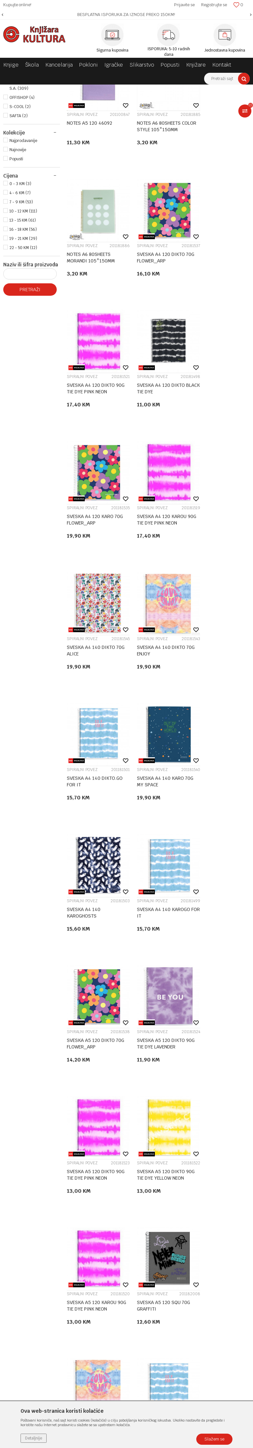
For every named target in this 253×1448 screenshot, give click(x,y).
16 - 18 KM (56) (23, 314)
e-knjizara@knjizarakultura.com (44, 1235)
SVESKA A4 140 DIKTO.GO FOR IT (158, 576)
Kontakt (98, 1200)
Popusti (16, 243)
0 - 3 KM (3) (20, 268)
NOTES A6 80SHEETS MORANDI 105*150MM (217, 204)
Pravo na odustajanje (192, 1258)
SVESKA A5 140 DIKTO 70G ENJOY (217, 948)
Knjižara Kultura (17, 89)
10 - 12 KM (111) (23, 295)
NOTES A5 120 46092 (89, 201)
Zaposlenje (101, 1183)
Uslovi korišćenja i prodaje (197, 1175)
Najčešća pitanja (187, 1266)
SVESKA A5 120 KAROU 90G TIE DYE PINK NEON (92, 948)
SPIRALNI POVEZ (26, 124)
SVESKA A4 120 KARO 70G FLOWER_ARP (95, 452)
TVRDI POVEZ (21, 117)
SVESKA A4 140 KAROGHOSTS (83, 700)
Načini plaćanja (186, 1200)
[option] (126, 15)
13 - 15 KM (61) (22, 304)
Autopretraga (174, 101)
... (157, 1128)
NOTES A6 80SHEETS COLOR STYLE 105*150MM (152, 204)
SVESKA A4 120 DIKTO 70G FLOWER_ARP (91, 328)
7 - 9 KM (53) (21, 286)
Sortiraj (202, 101)
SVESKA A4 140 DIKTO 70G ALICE (217, 452)
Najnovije (17, 234)
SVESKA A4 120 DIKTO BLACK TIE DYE (217, 328)
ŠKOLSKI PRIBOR (76, 89)
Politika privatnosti (190, 1183)
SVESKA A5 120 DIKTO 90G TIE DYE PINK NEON (155, 824)
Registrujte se (214, 5)
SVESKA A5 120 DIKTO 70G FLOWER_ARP (217, 700)
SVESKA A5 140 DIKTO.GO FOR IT (95, 1072)
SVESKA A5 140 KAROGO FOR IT (219, 1072)
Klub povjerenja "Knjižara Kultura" (125, 1209)
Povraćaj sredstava (190, 1249)
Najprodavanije (23, 225)
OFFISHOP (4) (22, 182)
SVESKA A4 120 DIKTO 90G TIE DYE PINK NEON (155, 328)
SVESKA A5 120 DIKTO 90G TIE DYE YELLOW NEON (217, 824)
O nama (98, 1175)
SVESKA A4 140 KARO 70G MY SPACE (216, 576)
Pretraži (30, 374)
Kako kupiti (182, 1192)
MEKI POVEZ (23, 131)
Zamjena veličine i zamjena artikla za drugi (206, 1229)
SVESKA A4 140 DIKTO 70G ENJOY (91, 576)
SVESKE (105, 89)
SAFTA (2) (18, 200)
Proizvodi (46, 89)
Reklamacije (183, 1241)
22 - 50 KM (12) (23, 332)
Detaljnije (33, 1438)
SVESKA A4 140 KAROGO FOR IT (156, 700)
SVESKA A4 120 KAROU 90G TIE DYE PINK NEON (155, 452)
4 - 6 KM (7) (20, 277)
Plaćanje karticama (190, 1209)
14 (171, 1128)
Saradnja (99, 1192)
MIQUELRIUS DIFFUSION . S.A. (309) (32, 170)
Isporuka (179, 1217)
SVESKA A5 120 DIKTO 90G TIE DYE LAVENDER (91, 824)
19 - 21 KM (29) (23, 323)
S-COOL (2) (20, 191)
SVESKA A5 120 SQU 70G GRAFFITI (156, 948)
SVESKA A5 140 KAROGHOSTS (147, 1072)
